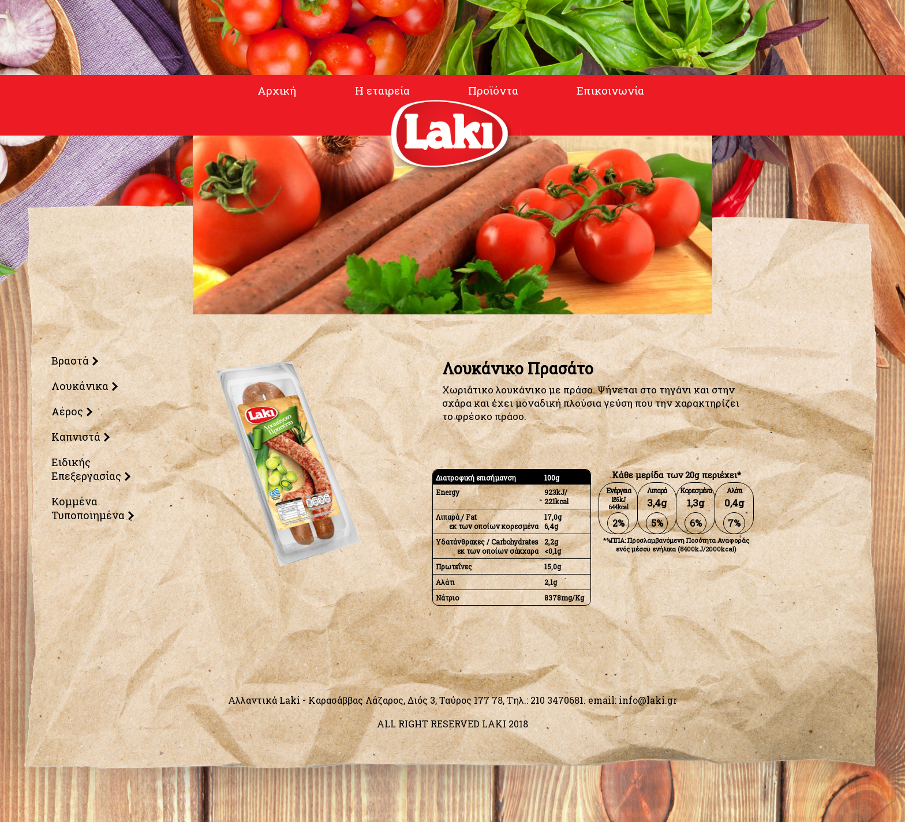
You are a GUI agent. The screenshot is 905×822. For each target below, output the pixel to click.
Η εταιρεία (378, 91)
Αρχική (273, 91)
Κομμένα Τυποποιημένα (86, 508)
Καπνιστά (74, 437)
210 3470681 (557, 700)
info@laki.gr (648, 700)
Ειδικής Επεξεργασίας (85, 469)
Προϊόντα (492, 91)
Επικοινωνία (610, 91)
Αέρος (66, 411)
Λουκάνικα (78, 386)
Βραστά (69, 360)
